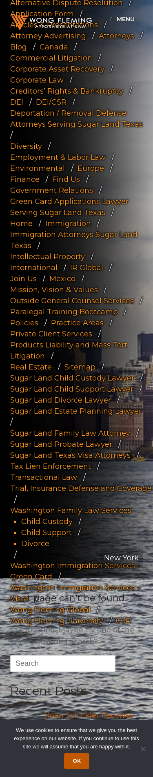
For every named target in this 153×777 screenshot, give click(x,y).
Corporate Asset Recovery (57, 69)
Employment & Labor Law (58, 157)
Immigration (68, 223)
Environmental (37, 168)
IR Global (86, 267)
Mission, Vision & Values (54, 289)
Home (21, 223)
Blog (18, 47)
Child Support (46, 532)
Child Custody (47, 521)
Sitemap (79, 367)
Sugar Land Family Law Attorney (70, 433)
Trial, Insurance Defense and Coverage (81, 488)
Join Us (23, 278)
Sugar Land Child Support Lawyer (71, 389)
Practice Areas (77, 322)
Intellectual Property (47, 256)
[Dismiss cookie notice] (143, 749)
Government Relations (51, 190)
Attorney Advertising (48, 35)
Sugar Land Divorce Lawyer (60, 400)
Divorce (35, 543)
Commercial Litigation (51, 58)
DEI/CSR (51, 102)
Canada (54, 47)
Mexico (62, 278)
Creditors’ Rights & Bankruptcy (66, 91)
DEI (16, 102)
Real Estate (31, 367)
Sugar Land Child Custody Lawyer (72, 378)
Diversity (26, 146)
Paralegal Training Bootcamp (64, 311)
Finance (25, 179)
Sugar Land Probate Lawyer (61, 444)
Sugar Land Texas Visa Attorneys (70, 455)
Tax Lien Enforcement (50, 466)
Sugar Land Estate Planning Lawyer (76, 411)
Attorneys (116, 35)
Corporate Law (37, 80)
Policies (24, 322)
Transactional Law (43, 477)
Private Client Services (51, 333)
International (34, 267)
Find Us (66, 179)
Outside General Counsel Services (72, 300)
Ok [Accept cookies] (77, 761)
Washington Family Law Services (70, 510)
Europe (91, 168)
